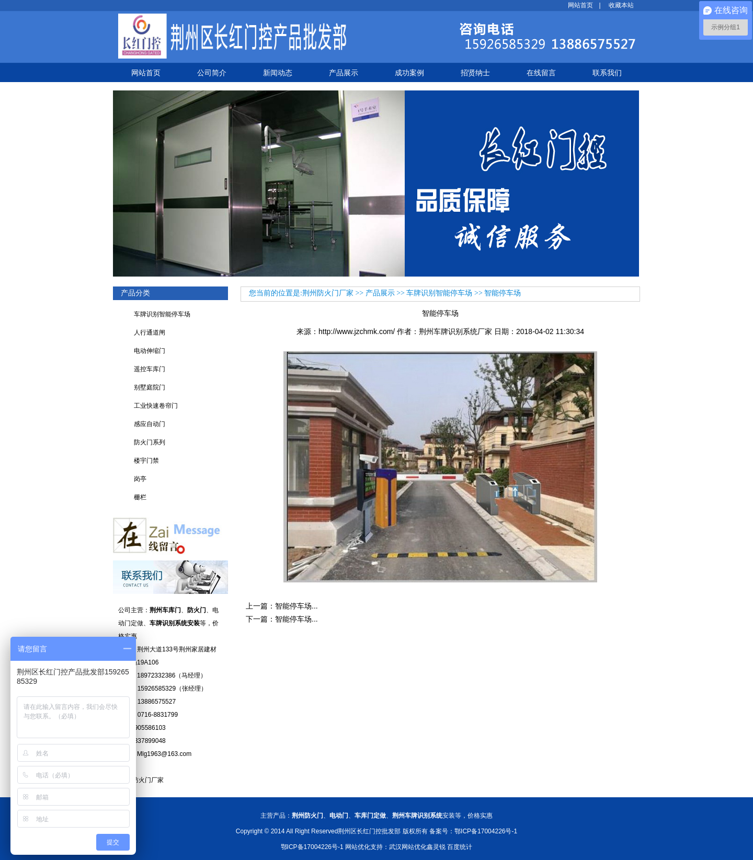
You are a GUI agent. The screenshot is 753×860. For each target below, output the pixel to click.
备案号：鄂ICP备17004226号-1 (473, 831)
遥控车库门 (149, 369)
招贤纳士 (475, 73)
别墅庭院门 (149, 387)
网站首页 (580, 5)
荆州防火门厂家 (327, 293)
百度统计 (459, 847)
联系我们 (607, 73)
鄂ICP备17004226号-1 (312, 847)
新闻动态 (277, 73)
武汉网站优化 (408, 847)
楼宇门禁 (146, 460)
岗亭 (140, 479)
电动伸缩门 (149, 350)
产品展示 (343, 73)
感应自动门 (149, 424)
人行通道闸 (149, 332)
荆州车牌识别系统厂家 (455, 331)
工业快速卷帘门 (156, 405)
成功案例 (409, 73)
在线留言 (541, 73)
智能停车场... (296, 606)
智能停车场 (502, 293)
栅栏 (140, 497)
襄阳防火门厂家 (141, 780)
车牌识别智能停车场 (162, 314)
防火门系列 (149, 442)
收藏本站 (621, 5)
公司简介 (211, 73)
